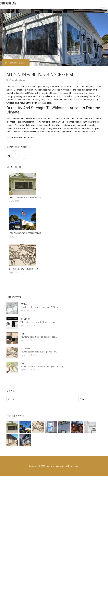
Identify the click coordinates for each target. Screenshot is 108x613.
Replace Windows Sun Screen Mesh (25, 269)
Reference (25, 348)
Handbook (25, 318)
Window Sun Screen (17, 80)
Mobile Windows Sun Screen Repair (25, 233)
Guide (23, 333)
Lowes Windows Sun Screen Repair (25, 197)
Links (22, 363)
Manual (24, 304)
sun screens (90, 131)
